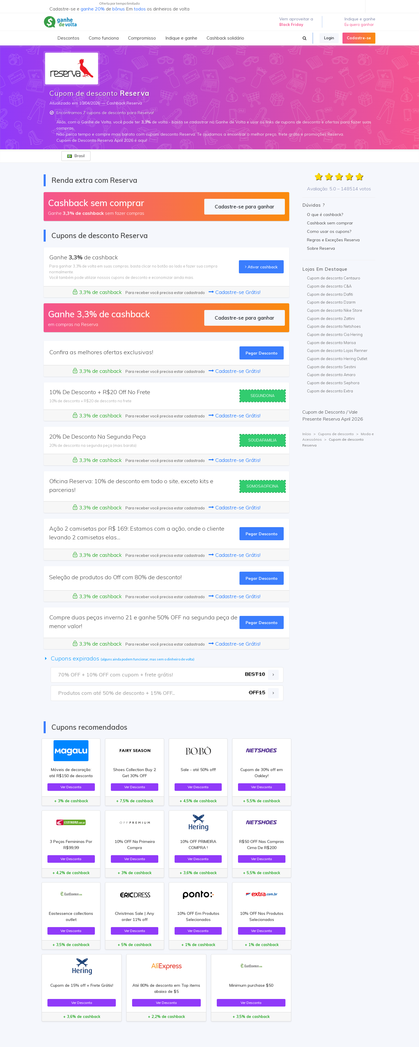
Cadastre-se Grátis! (234, 292)
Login (329, 38)
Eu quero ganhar (359, 24)
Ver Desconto (71, 787)
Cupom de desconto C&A (329, 286)
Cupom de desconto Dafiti (330, 294)
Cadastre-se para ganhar (244, 206)
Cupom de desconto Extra (330, 391)
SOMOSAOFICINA (262, 486)
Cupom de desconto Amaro (331, 374)
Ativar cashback (261, 267)
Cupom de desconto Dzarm (331, 302)
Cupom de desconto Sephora (333, 382)
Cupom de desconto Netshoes (334, 326)
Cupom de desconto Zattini (331, 318)
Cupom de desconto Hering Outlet (337, 358)
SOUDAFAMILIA (262, 440)
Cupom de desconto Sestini (331, 366)
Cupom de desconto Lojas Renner (337, 350)
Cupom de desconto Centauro (333, 278)
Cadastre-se (359, 38)
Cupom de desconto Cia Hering (335, 334)
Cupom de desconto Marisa (331, 342)
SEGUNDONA (263, 395)
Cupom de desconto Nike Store (334, 310)
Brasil (76, 155)
